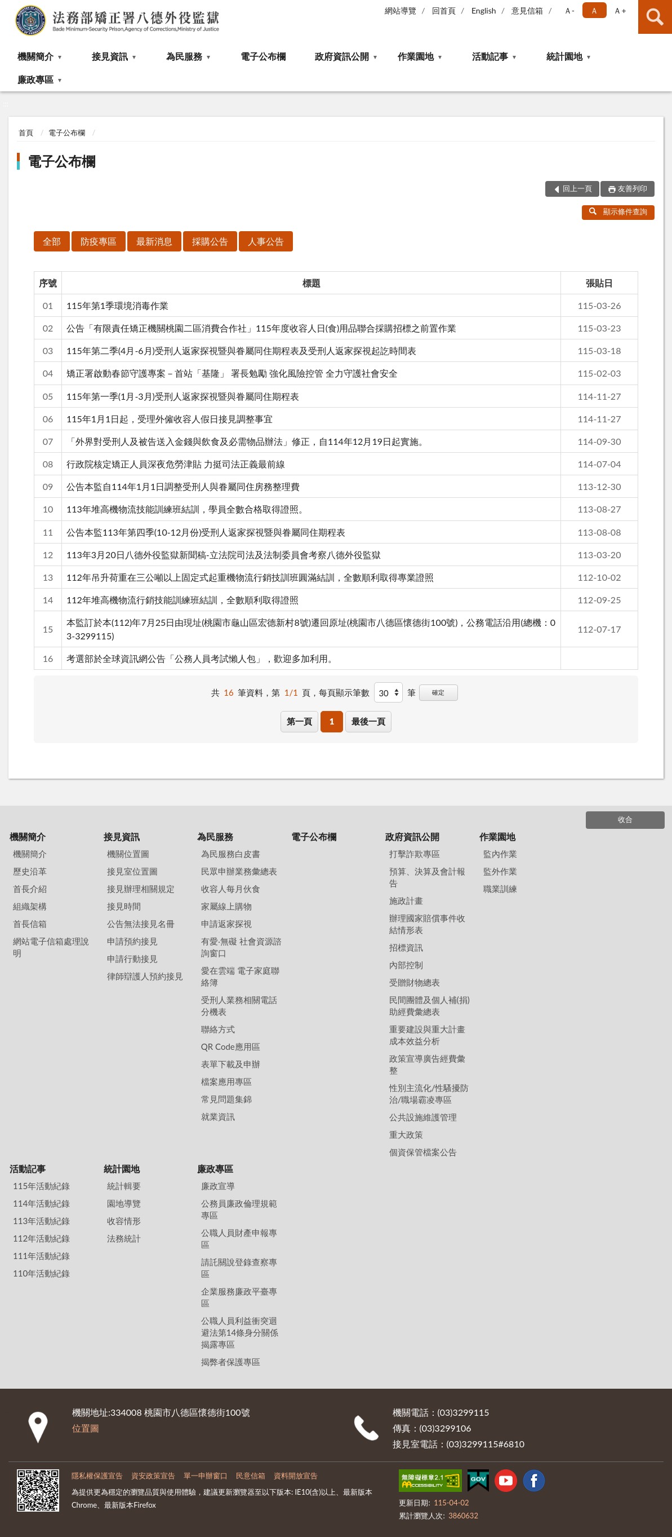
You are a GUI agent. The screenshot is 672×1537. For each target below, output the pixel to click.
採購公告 (210, 241)
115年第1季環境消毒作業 (117, 305)
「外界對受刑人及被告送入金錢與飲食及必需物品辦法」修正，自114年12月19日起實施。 (247, 441)
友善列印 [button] (632, 188)
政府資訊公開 (342, 56)
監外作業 (500, 871)
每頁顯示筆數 (344, 692)
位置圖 (85, 1428)
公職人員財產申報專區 (239, 1238)
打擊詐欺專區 (414, 854)
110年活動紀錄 (41, 1273)
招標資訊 (406, 947)
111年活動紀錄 (41, 1256)
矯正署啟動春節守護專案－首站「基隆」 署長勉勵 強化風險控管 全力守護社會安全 (232, 373)
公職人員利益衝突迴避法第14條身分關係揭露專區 (239, 1332)
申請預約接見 (132, 941)
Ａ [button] (594, 10)
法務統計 (124, 1238)
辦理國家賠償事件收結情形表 (427, 924)
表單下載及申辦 (230, 1064)
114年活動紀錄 (41, 1203)
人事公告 (266, 241)
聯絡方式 (218, 1029)
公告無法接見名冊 (141, 923)
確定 (438, 692)
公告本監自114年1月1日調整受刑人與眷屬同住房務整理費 (183, 486)
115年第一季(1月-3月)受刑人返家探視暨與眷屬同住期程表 (182, 396)
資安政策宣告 (153, 1475)
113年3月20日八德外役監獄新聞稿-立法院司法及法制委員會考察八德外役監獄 (223, 554)
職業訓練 (500, 889)
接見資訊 (110, 56)
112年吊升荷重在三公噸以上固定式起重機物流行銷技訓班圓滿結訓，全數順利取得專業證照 (250, 577)
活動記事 (490, 56)
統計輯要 (124, 1186)
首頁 (26, 132)
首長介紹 (30, 889)
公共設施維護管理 (423, 1117)
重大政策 (406, 1134)
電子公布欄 (263, 56)
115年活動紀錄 (41, 1186)
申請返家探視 (226, 923)
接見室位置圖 (132, 871)
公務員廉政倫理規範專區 (239, 1209)
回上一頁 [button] (577, 188)
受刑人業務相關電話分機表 (239, 1006)
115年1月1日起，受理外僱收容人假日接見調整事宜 (169, 418)
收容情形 (124, 1221)
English (483, 10)
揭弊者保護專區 (230, 1362)
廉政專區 (35, 79)
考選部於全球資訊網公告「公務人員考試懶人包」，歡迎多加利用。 (201, 658)
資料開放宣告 (296, 1475)
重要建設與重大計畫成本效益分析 (427, 1035)
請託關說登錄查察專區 (239, 1268)
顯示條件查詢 (618, 211)
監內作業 (500, 854)
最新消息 (154, 241)
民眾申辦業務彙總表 (239, 871)
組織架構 (30, 906)
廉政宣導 (218, 1186)
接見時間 (124, 906)
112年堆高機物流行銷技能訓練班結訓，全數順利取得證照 (182, 599)
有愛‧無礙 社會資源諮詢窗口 (241, 947)
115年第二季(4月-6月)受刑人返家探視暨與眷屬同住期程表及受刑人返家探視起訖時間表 (241, 350)
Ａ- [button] (569, 10)
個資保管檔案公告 (423, 1152)
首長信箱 (30, 923)
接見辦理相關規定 (141, 889)
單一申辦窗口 (206, 1475)
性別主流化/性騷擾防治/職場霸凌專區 (429, 1094)
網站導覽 (400, 10)
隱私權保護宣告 (97, 1475)
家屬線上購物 (226, 906)
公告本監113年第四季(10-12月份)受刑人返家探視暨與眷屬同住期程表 (205, 532)
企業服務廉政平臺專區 (239, 1297)
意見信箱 (527, 10)
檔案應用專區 (226, 1081)
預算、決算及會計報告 (427, 877)
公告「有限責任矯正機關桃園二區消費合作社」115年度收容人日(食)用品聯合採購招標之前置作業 (261, 328)
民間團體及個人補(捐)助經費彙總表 (429, 1006)
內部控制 (406, 965)
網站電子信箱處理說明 (51, 947)
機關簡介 (35, 56)
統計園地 (564, 56)
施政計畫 (406, 900)
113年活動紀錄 (41, 1221)
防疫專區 (99, 241)
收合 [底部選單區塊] (625, 819)
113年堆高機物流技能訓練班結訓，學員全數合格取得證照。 (187, 509)
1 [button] (332, 721)
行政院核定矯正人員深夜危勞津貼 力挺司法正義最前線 (175, 463)
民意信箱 (250, 1475)
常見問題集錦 (226, 1099)
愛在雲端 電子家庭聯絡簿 (240, 976)
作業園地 (416, 56)
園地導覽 (124, 1203)
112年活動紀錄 (41, 1238)
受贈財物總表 (414, 982)
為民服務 (184, 56)
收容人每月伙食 (230, 889)
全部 (52, 241)
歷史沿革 (30, 871)
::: (9, 8)
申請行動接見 (132, 958)
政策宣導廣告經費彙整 (427, 1064)
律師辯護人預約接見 (145, 976)
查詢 (655, 17)
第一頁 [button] (299, 721)
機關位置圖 (128, 854)
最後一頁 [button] (368, 721)
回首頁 (444, 10)
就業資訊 (218, 1116)
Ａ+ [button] (619, 10)
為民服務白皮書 (230, 854)
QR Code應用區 (230, 1046)
